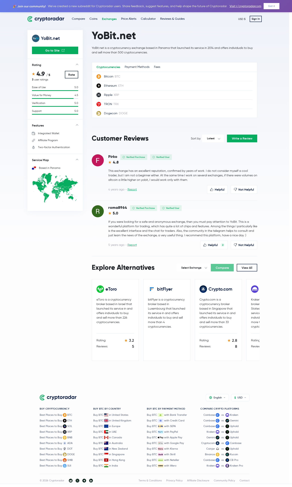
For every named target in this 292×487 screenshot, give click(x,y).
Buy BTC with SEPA (161, 426)
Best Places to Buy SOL (56, 426)
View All (247, 268)
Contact (245, 480)
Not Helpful (244, 189)
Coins (93, 18)
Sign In (256, 18)
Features (38, 125)
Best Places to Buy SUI (55, 466)
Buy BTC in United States (110, 415)
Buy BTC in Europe (106, 426)
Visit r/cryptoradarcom (245, 6)
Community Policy (224, 480)
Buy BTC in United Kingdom (112, 420)
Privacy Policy (174, 480)
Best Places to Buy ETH (56, 421)
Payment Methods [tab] (137, 67)
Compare (78, 18)
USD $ (242, 19)
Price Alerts (128, 18)
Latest (211, 138)
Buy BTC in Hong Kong (109, 460)
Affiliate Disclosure (198, 480)
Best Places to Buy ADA (56, 443)
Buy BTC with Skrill (161, 454)
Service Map (40, 160)
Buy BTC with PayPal (162, 432)
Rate (71, 74)
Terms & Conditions (150, 480)
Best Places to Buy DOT (56, 449)
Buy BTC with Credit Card (165, 421)
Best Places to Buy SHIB (56, 460)
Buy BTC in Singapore (108, 454)
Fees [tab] (157, 67)
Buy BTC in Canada (107, 437)
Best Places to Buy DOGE (57, 454)
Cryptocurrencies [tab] (108, 67)
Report (132, 189)
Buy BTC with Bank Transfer (167, 415)
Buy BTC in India (105, 465)
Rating (36, 65)
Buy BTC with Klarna (162, 449)
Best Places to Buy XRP (56, 432)
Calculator (148, 18)
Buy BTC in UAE (105, 431)
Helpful (217, 189)
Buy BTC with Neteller (163, 460)
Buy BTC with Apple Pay (164, 437)
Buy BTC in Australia (108, 443)
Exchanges (109, 19)
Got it (271, 6)
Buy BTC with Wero (161, 466)
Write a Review (242, 138)
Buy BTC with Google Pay (165, 443)
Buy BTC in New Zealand (110, 448)
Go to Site (55, 50)
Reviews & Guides (172, 18)
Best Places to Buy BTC (56, 415)
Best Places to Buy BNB (56, 437)
